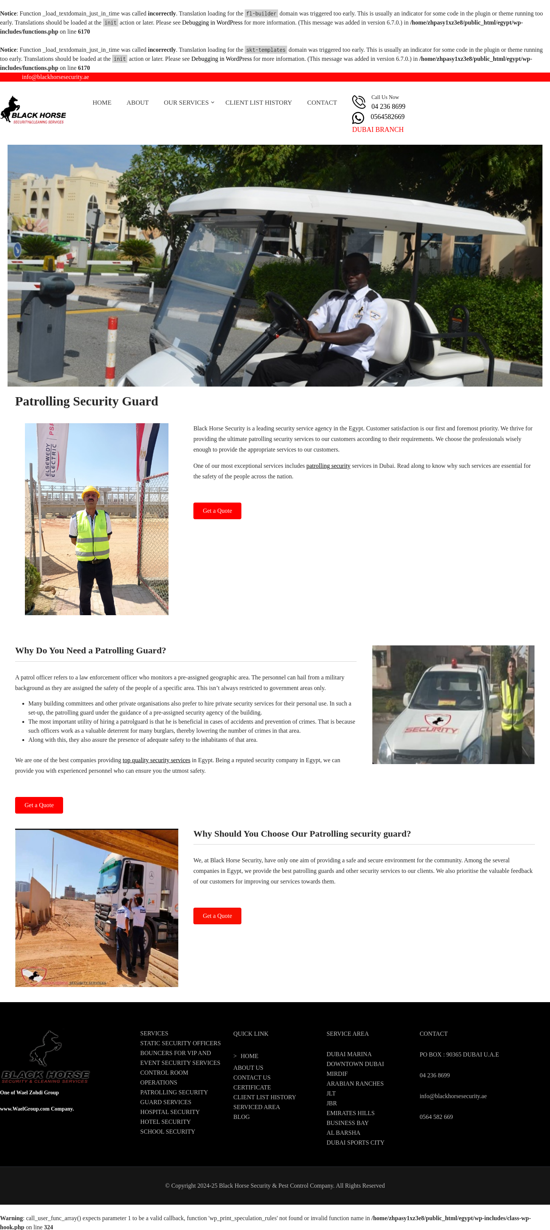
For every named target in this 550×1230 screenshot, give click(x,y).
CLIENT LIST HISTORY (259, 102)
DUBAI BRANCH (378, 129)
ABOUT (138, 102)
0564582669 (388, 117)
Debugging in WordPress (212, 22)
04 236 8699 (388, 106)
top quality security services (156, 760)
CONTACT (322, 102)
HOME (102, 102)
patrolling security (328, 466)
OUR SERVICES (186, 102)
